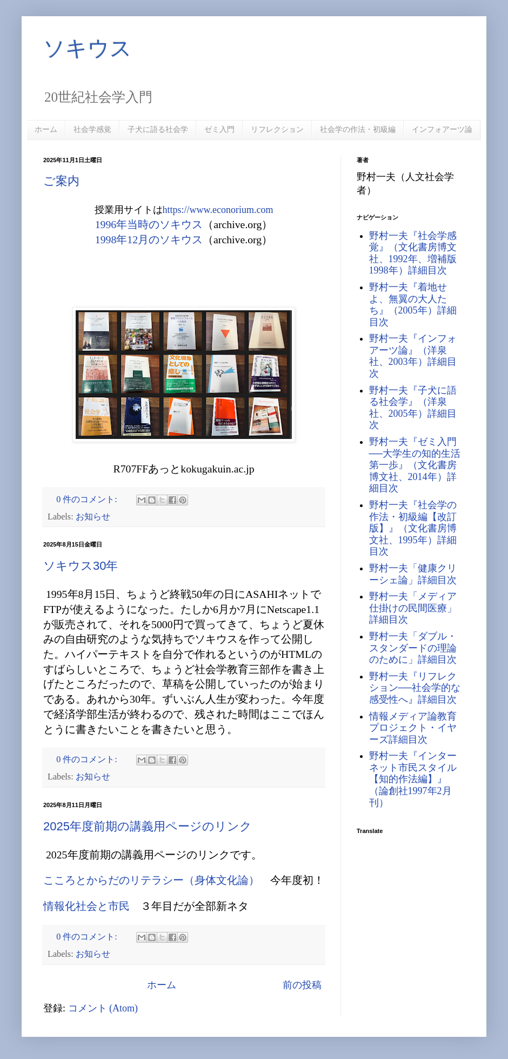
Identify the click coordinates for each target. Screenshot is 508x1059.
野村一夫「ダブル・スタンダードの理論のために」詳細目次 (413, 648)
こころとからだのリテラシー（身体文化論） (151, 880)
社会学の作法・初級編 (358, 129)
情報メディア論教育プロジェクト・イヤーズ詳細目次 (413, 728)
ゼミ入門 (219, 129)
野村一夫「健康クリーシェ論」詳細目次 (413, 574)
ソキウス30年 (80, 565)
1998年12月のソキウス (149, 239)
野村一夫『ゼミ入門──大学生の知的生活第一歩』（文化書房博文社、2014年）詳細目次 (415, 465)
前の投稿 (302, 985)
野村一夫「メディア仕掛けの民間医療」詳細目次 (413, 608)
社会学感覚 (92, 129)
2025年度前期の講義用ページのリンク (147, 826)
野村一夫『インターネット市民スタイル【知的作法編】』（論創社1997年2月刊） (413, 779)
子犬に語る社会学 (158, 129)
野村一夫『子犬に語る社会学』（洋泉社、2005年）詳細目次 (413, 408)
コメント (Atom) (103, 1008)
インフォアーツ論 (442, 129)
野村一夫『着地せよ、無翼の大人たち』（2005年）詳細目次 (413, 305)
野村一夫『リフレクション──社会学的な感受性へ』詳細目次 (415, 688)
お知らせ (93, 517)
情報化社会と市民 (86, 906)
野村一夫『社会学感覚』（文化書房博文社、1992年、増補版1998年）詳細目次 (413, 253)
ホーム (46, 129)
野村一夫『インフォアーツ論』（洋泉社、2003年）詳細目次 (413, 356)
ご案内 (61, 181)
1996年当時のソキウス (149, 224)
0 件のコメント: (87, 499)
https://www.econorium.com (218, 209)
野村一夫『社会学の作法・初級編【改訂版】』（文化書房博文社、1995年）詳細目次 (413, 528)
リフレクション (277, 129)
